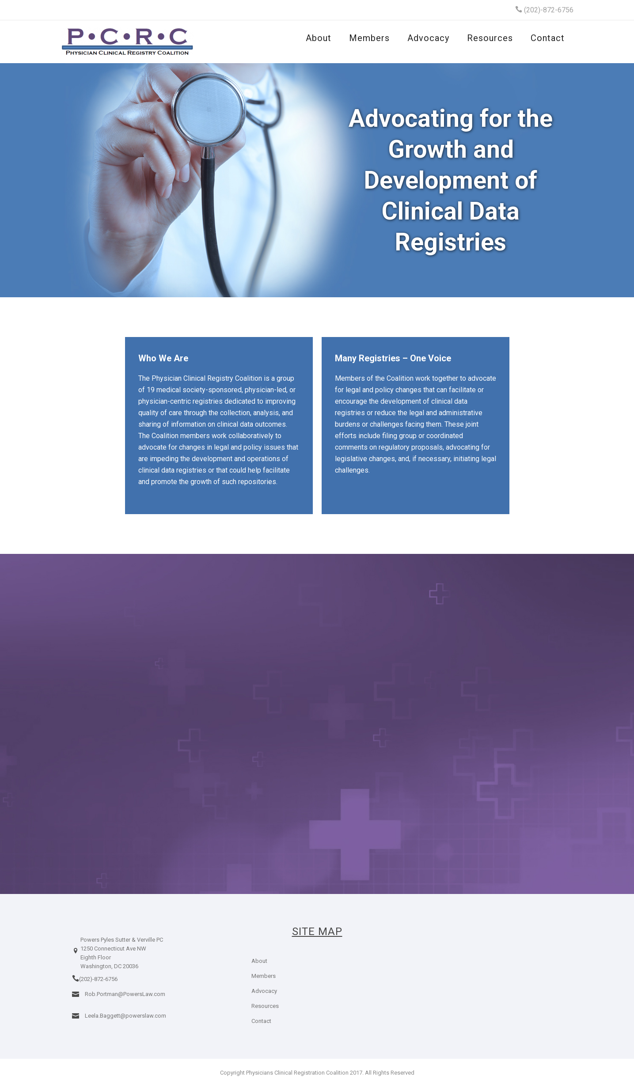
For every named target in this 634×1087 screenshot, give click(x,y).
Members (369, 38)
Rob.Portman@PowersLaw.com (125, 994)
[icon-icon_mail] (78, 993)
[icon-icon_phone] (75, 978)
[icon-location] (75, 957)
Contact (548, 38)
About (318, 38)
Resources (490, 38)
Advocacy (428, 38)
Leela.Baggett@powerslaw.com (125, 1015)
